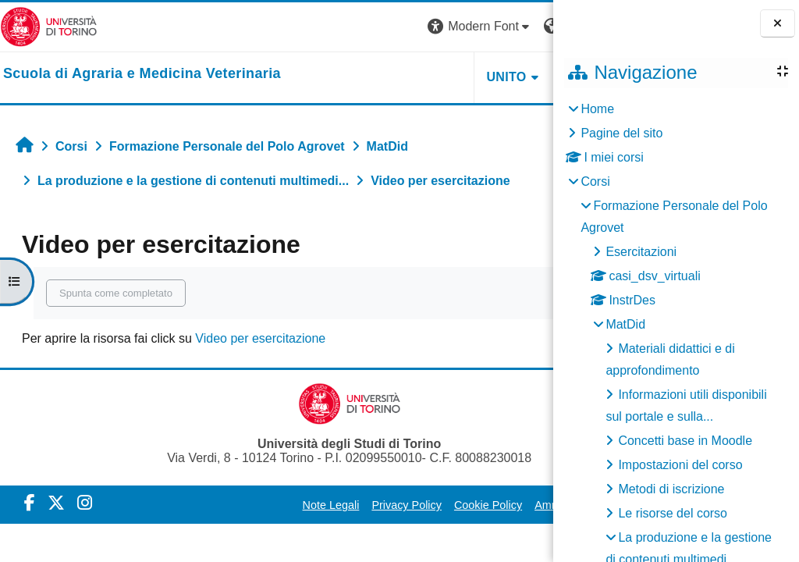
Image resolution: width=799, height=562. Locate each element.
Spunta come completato (115, 293)
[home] (142, 74)
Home (597, 109)
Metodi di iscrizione (671, 489)
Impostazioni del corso (680, 464)
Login (525, 26)
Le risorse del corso (672, 513)
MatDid (625, 324)
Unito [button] (361, 77)
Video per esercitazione (260, 338)
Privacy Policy (331, 505)
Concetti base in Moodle (685, 440)
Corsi (595, 181)
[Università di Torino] (49, 26)
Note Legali (254, 505)
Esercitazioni (640, 251)
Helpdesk (455, 77)
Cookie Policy (412, 505)
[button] (334, 27)
